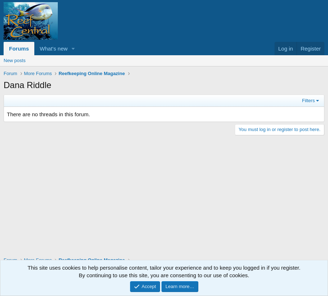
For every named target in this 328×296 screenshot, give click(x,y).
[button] (73, 48)
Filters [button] (308, 100)
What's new (54, 48)
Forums (19, 48)
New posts (15, 60)
